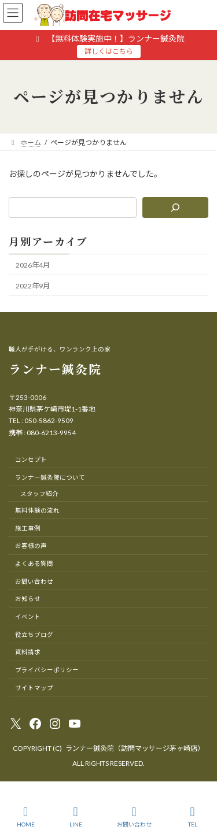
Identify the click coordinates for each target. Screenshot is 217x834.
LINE (76, 817)
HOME (26, 817)
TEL (193, 817)
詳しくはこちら (108, 51)
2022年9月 (33, 285)
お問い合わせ (134, 817)
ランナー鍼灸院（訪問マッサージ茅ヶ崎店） (134, 748)
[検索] (175, 207)
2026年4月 (33, 264)
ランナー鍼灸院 (55, 368)
